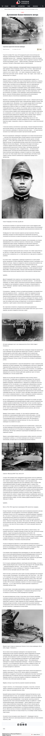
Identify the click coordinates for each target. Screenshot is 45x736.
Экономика (35, 6)
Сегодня (6, 6)
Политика (13, 6)
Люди (28, 6)
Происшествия (21, 6)
